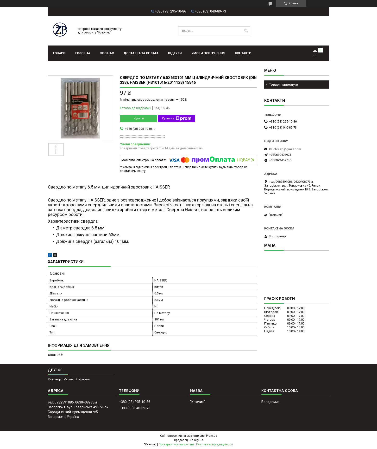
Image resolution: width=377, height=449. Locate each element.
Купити (139, 118)
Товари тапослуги (283, 84)
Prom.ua (211, 435)
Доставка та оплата (141, 53)
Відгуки (175, 53)
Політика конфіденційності (214, 444)
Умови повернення (208, 53)
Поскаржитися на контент (176, 444)
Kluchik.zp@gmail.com (285, 149)
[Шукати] (246, 30)
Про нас (107, 53)
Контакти (243, 53)
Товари (59, 53)
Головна (82, 53)
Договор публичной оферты (69, 379)
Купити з (176, 118)
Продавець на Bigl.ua (188, 440)
